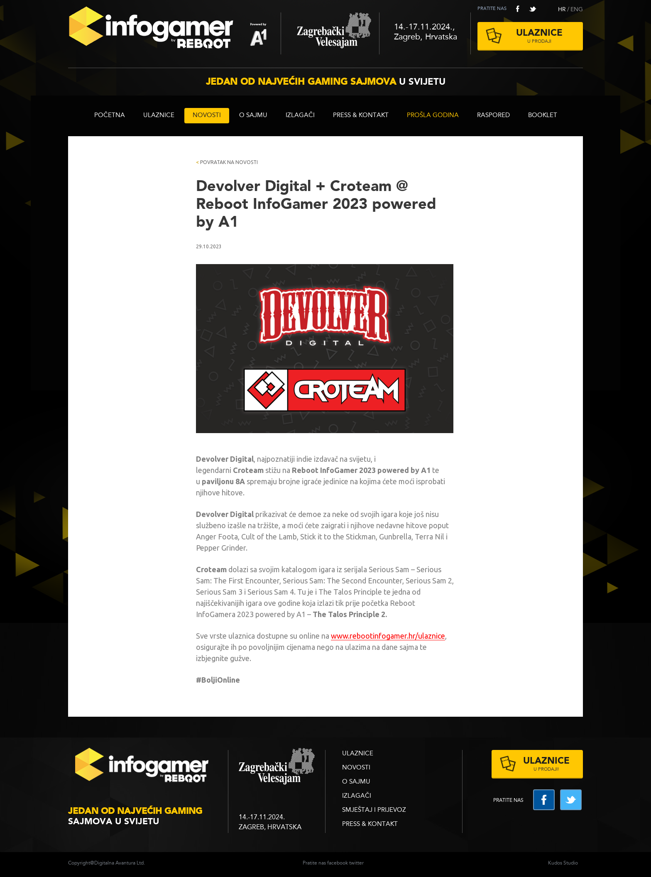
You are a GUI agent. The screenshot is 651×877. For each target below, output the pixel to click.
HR (562, 9)
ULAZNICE (158, 116)
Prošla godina (433, 116)
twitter (532, 8)
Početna (109, 116)
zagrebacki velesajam (277, 767)
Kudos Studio (563, 863)
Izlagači (300, 116)
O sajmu (253, 116)
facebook (517, 8)
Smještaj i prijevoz (374, 810)
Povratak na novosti (227, 162)
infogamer (143, 767)
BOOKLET (542, 116)
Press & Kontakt (361, 116)
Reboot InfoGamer (174, 30)
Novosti (207, 116)
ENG (576, 9)
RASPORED (493, 116)
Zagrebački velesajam (330, 33)
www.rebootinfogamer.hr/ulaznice (388, 636)
